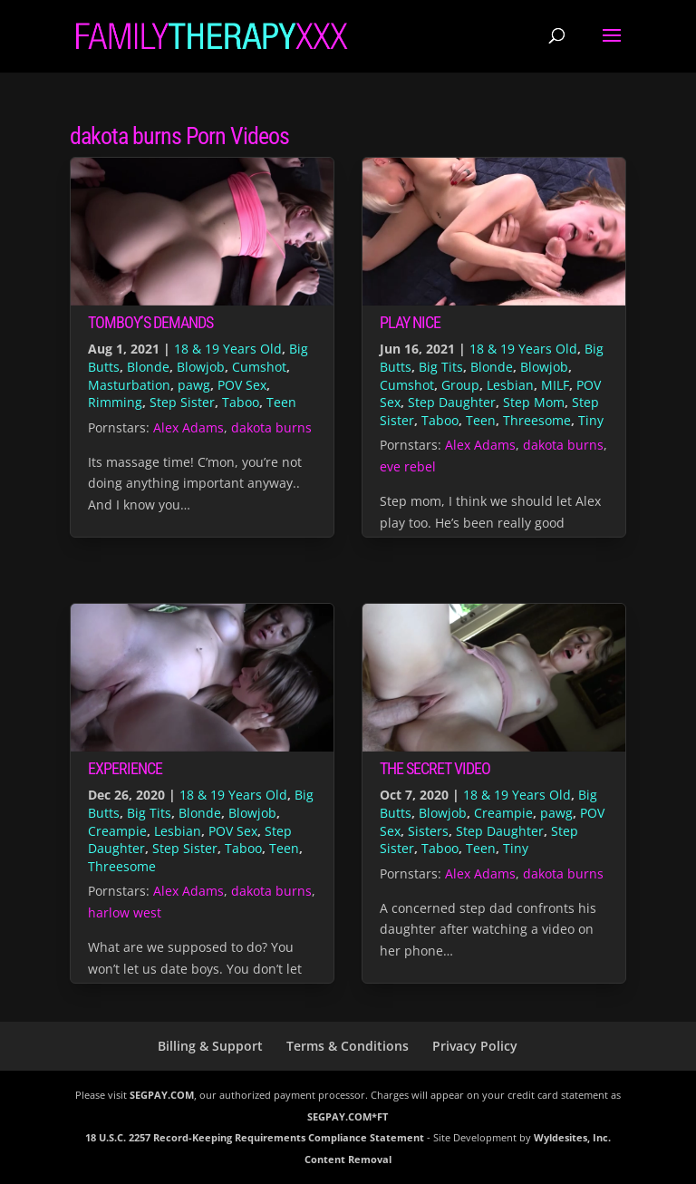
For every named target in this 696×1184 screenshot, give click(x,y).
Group (460, 384)
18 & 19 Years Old (228, 348)
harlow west (124, 912)
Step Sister (182, 402)
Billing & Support (210, 1045)
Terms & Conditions (347, 1045)
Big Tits (441, 366)
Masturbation (129, 384)
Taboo (240, 402)
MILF (555, 384)
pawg (194, 384)
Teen (281, 402)
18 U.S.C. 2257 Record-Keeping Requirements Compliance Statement (254, 1137)
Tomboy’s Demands (150, 322)
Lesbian (510, 384)
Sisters (428, 830)
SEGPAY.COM (162, 1095)
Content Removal (348, 1159)
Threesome (537, 420)
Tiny (591, 420)
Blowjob (201, 366)
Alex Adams (188, 427)
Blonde (148, 366)
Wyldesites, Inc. (572, 1137)
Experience (125, 768)
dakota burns (271, 427)
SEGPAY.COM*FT (347, 1116)
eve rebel (408, 466)
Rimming (115, 402)
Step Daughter (452, 402)
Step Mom (534, 402)
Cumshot (259, 366)
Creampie (117, 830)
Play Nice (410, 322)
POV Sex (242, 384)
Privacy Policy (474, 1045)
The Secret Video (435, 768)
